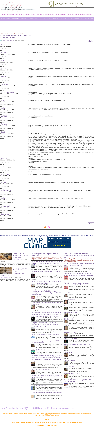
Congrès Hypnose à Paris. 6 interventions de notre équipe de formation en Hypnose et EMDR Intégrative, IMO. (46, 298)
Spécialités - (24, 18)
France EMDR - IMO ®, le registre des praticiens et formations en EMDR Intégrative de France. (77, 256)
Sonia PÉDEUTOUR (71, 353)
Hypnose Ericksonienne (32, 426)
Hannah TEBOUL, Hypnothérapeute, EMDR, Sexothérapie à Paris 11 (44, 355)
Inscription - (84, 18)
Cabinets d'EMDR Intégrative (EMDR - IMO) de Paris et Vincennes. (77, 404)
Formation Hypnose (9, 426)
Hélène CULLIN (69, 387)
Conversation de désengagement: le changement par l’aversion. (44, 412)
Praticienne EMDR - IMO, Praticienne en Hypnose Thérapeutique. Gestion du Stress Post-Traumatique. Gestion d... (81, 350)
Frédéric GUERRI (70, 317)
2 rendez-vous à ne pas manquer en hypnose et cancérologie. (44, 310)
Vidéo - (65, 18)
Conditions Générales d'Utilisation (67, 439)
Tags (57, 432)
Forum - (49, 18)
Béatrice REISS (69, 332)
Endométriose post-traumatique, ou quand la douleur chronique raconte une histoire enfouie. (79, 278)
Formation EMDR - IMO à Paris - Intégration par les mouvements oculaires (46, 286)
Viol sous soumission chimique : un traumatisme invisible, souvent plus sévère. (76, 265)
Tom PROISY (68, 340)
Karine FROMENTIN (71, 325)
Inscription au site (51, 432)
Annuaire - (9, 18)
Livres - (44, 18)
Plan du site (38, 432)
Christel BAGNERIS (71, 311)
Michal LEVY (68, 303)
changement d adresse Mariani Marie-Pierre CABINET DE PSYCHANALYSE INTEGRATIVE (14, 272)
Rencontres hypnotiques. (40, 364)
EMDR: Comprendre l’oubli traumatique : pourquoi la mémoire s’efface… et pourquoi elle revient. (46, 264)
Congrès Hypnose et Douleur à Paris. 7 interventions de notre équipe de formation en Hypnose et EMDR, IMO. (46, 334)
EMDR (2, 426)
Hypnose (20, 426)
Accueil (2, 33)
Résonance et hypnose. (39, 403)
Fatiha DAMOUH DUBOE (73, 395)
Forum (7, 33)
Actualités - (77, 18)
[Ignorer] (2, 50)
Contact (90, 18)
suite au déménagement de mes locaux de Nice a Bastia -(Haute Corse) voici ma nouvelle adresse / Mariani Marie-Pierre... (15, 281)
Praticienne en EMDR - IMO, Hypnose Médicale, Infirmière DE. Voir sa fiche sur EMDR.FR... (81, 356)
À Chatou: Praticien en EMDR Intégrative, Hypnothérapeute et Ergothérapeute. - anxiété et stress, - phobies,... (81, 343)
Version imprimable (20, 40)
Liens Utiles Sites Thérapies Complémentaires (29, 439)
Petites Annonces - (57, 18)
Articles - (31, 18)
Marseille (47, 436)
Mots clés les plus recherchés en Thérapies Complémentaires (49, 439)
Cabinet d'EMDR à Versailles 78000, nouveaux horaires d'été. (21, 256)
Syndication (45, 432)
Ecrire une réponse (7, 40)
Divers (14, 259)
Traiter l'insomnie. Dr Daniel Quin (43, 385)
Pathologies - (16, 18)
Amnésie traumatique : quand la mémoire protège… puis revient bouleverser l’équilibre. (78, 292)
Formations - (37, 18)
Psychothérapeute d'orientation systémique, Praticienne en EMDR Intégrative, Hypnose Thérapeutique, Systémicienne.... (81, 314)
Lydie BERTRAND (70, 379)
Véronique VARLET (71, 347)
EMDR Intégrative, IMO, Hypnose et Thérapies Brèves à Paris (44, 255)
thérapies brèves (44, 426)
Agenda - (70, 18)
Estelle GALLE (69, 369)
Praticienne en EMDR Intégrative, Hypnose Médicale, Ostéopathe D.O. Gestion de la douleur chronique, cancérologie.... (81, 329)
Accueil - (2, 18)
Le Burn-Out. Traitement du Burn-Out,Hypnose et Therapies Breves (43, 394)
